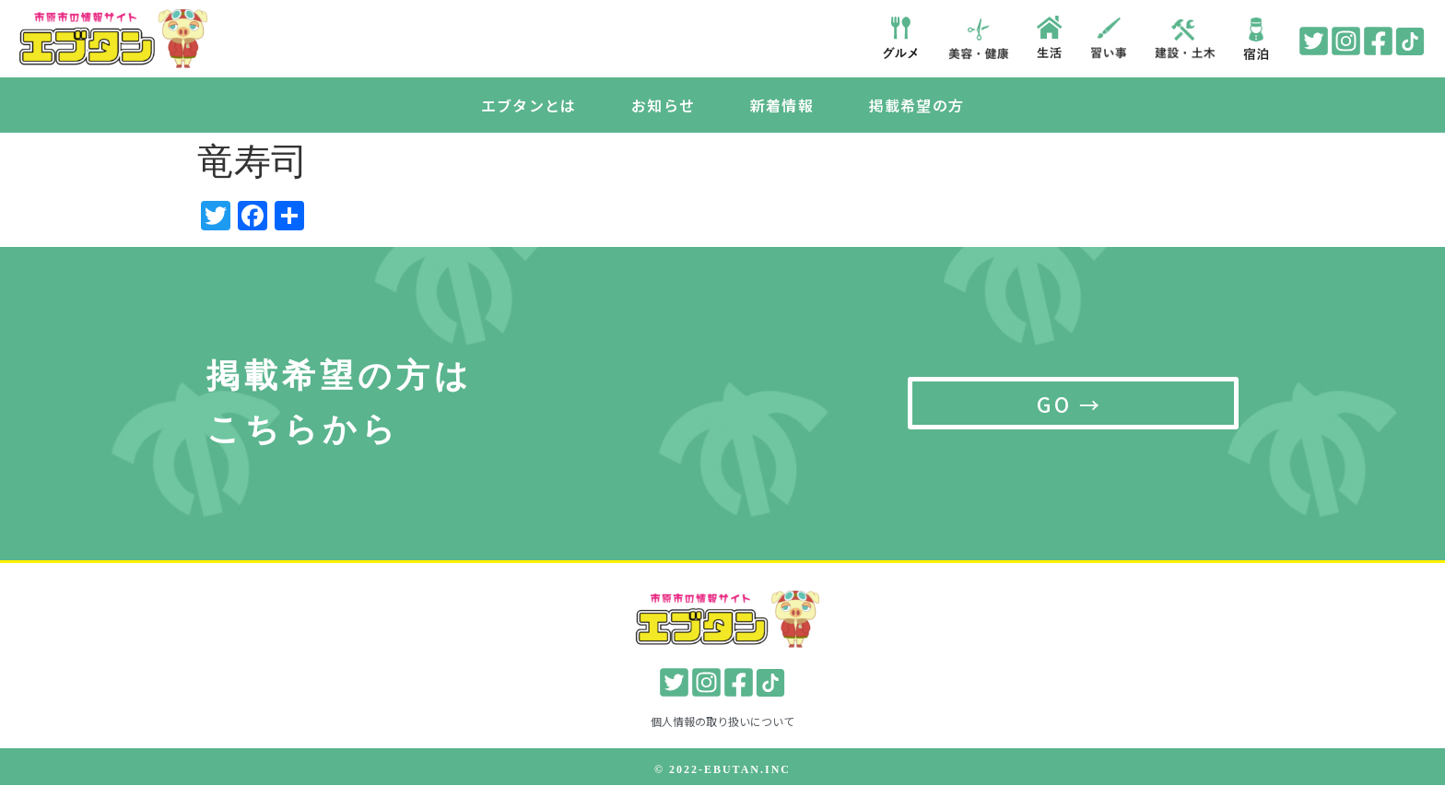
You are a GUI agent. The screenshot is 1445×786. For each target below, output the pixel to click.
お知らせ (663, 105)
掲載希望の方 (916, 105)
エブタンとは (528, 105)
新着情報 (782, 105)
